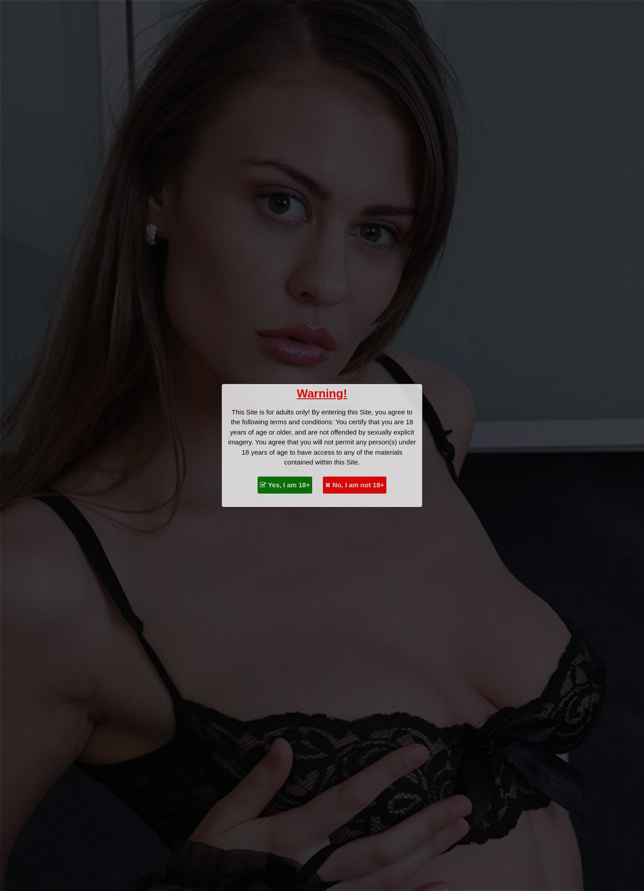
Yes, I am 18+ (285, 485)
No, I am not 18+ (354, 485)
